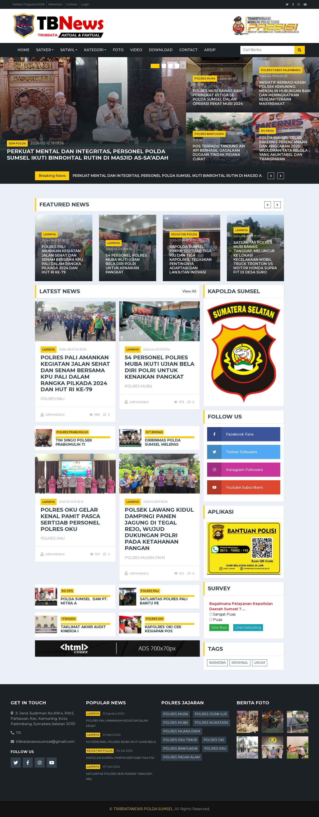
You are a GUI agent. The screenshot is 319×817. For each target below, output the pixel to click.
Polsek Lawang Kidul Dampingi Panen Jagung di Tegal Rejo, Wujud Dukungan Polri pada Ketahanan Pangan (159, 529)
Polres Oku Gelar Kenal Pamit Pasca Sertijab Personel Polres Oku (70, 519)
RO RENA (267, 130)
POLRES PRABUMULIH (72, 432)
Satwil (67, 50)
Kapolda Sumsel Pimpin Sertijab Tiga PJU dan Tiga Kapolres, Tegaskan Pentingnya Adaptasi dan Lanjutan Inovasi (190, 259)
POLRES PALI (150, 590)
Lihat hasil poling (248, 627)
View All (189, 291)
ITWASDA (69, 618)
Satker (43, 50)
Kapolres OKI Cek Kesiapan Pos (163, 629)
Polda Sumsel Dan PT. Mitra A (84, 601)
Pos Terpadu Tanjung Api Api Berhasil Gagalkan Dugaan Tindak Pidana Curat (219, 152)
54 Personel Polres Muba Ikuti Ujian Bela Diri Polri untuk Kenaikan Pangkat (126, 264)
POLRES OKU (215, 749)
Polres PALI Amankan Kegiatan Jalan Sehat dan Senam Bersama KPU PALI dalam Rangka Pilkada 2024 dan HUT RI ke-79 (62, 259)
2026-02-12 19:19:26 (47, 143)
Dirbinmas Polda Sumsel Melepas (163, 442)
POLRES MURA (205, 78)
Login (85, 4)
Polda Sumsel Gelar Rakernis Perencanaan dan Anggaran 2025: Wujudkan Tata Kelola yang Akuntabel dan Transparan (283, 148)
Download (161, 50)
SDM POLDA (17, 143)
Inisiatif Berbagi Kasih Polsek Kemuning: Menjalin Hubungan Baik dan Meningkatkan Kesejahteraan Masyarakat (285, 93)
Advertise (55, 4)
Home (23, 50)
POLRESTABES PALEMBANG (281, 70)
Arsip (210, 50)
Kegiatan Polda (184, 234)
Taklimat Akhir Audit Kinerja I (83, 629)
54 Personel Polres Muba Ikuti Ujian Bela (121, 741)
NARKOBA (217, 663)
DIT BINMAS (154, 432)
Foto (118, 50)
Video (136, 50)
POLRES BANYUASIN (209, 134)
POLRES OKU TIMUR (180, 740)
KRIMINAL (239, 663)
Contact (71, 4)
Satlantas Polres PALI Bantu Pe (164, 601)
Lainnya (49, 234)
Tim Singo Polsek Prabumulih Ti (74, 442)
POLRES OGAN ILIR (211, 714)
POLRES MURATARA (211, 723)
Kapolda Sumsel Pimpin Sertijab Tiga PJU (120, 757)
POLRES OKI (154, 618)
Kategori (93, 50)
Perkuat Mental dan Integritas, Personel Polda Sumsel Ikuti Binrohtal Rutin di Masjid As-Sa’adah (87, 154)
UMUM (259, 663)
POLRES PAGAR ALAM (181, 757)
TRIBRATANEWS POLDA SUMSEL (143, 809)
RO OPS (67, 590)
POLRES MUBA (175, 723)
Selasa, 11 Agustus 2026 (28, 4)
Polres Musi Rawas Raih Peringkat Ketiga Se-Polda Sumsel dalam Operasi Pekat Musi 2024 (218, 97)
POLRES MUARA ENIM (181, 731)
